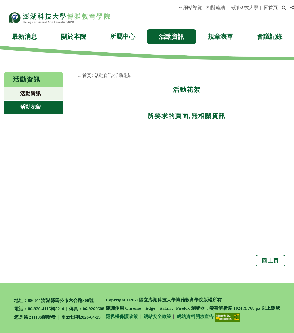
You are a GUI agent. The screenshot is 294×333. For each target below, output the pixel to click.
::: (180, 8)
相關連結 (215, 7)
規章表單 (220, 36)
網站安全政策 (157, 316)
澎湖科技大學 (244, 7)
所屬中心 (122, 36)
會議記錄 (269, 36)
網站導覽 (192, 7)
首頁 (86, 75)
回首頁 (271, 7)
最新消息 (24, 36)
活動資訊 (171, 36)
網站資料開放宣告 (195, 316)
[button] (284, 8)
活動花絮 (30, 107)
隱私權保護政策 (122, 316)
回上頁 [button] (270, 261)
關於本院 (73, 36)
